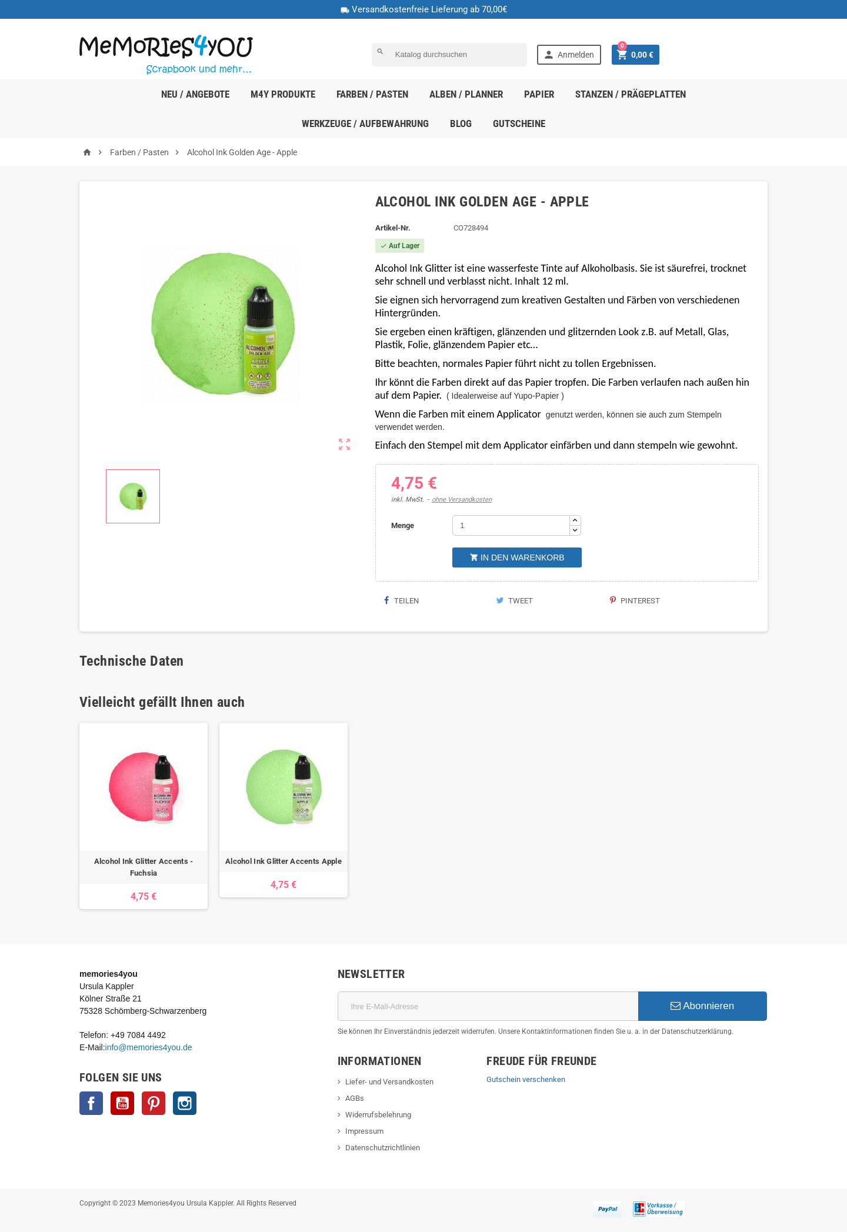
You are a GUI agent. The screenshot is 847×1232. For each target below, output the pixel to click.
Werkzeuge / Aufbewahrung (365, 123)
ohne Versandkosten (462, 499)
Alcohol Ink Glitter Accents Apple (283, 861)
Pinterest (635, 600)
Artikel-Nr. (393, 227)
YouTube (122, 1103)
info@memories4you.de (148, 1047)
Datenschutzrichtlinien (382, 1147)
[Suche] (449, 54)
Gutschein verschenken (525, 1079)
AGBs (354, 1098)
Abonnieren (702, 1005)
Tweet (514, 600)
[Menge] (511, 525)
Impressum (364, 1131)
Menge (402, 525)
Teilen (401, 600)
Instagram (184, 1103)
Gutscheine (519, 123)
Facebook (91, 1103)
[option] (144, 816)
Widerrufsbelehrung (378, 1114)
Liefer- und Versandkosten (389, 1081)
